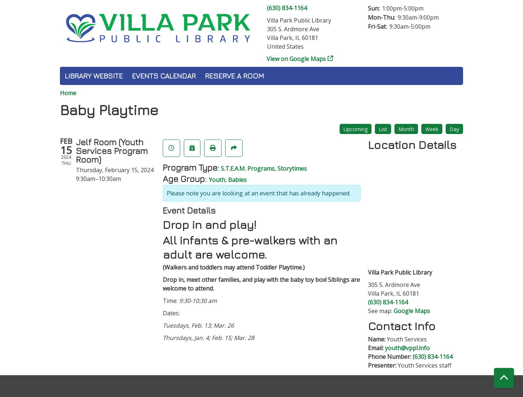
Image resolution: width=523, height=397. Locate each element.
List (383, 129)
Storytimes (292, 169)
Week (431, 129)
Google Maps (412, 311)
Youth (217, 180)
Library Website (94, 76)
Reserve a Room (234, 76)
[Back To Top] (504, 378)
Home (68, 93)
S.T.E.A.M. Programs (248, 169)
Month (406, 129)
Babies (237, 180)
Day (454, 129)
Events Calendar (164, 76)
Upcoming (356, 129)
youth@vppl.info (407, 348)
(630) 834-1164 (287, 8)
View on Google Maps (296, 59)
